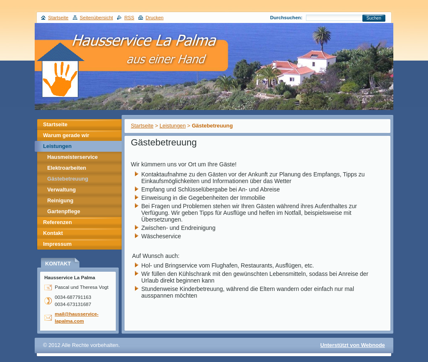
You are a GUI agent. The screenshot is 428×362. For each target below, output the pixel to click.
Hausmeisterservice (72, 157)
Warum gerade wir (66, 135)
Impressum (57, 244)
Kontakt (53, 233)
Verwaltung (61, 189)
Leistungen (173, 125)
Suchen (374, 18)
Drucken (154, 17)
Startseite (142, 125)
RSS (129, 17)
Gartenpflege (63, 211)
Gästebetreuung (67, 179)
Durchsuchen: (286, 17)
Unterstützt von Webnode (352, 345)
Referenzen (57, 222)
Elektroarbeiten (66, 168)
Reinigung (60, 200)
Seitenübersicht (96, 17)
